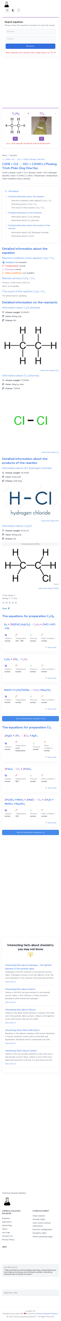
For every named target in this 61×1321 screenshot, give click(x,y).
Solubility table (39, 1233)
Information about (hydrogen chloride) (30, 232)
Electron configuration (42, 1229)
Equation (13, 155)
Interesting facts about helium (20, 989)
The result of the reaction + (28, 207)
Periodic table (39, 1219)
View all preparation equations (30, 718)
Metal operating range (43, 1236)
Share (5, 608)
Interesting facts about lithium (20, 1009)
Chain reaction (39, 1215)
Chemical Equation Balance (47, 1313)
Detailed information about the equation (26, 196)
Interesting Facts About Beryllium (22, 1030)
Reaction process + (24, 204)
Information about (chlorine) (25, 220)
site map (6, 1232)
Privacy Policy (8, 1239)
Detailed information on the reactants (25, 212)
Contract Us (7, 1236)
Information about (22, 236)
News (4, 1229)
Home (4, 155)
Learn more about (49, 370)
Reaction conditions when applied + (31, 200)
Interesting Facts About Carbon (21, 1050)
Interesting (7, 1225)
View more (50, 647)
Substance (6, 1222)
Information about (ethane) (25, 216)
